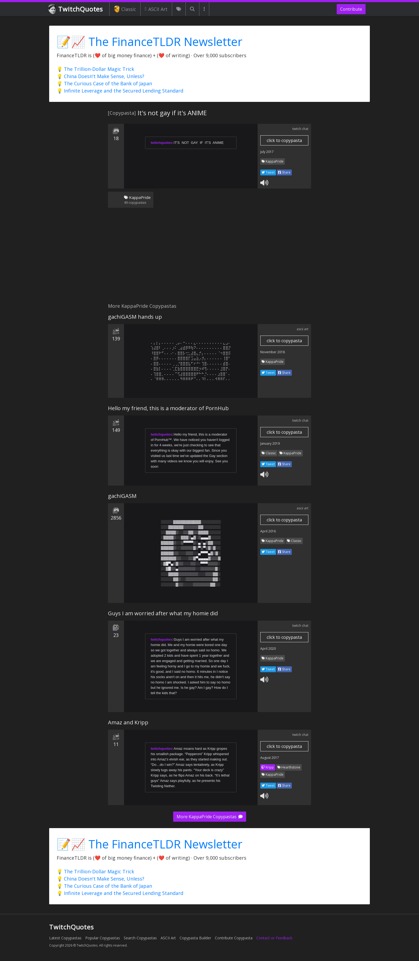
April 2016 (268, 531)
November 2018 (272, 352)
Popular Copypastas (102, 937)
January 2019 (270, 443)
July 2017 (267, 151)
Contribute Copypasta (234, 937)
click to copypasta (284, 140)
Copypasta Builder (195, 937)
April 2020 (268, 648)
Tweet (268, 172)
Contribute (351, 9)
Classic (125, 9)
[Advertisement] (209, 258)
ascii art (302, 329)
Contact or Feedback (274, 937)
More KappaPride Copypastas (210, 817)
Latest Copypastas (65, 937)
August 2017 (269, 757)
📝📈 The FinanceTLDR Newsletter (149, 41)
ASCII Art (156, 9)
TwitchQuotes (76, 9)
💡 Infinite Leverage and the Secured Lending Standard (120, 90)
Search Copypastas (140, 937)
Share (284, 172)
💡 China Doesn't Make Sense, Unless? (100, 76)
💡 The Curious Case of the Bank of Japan (104, 83)
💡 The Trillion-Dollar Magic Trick (95, 69)
